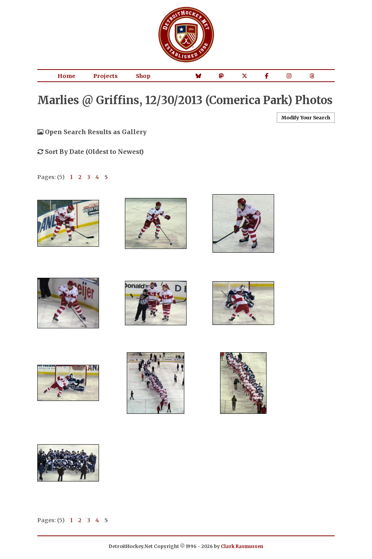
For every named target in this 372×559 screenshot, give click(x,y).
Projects (105, 76)
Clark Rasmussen (242, 546)
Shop (143, 76)
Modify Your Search (305, 117)
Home (66, 76)
